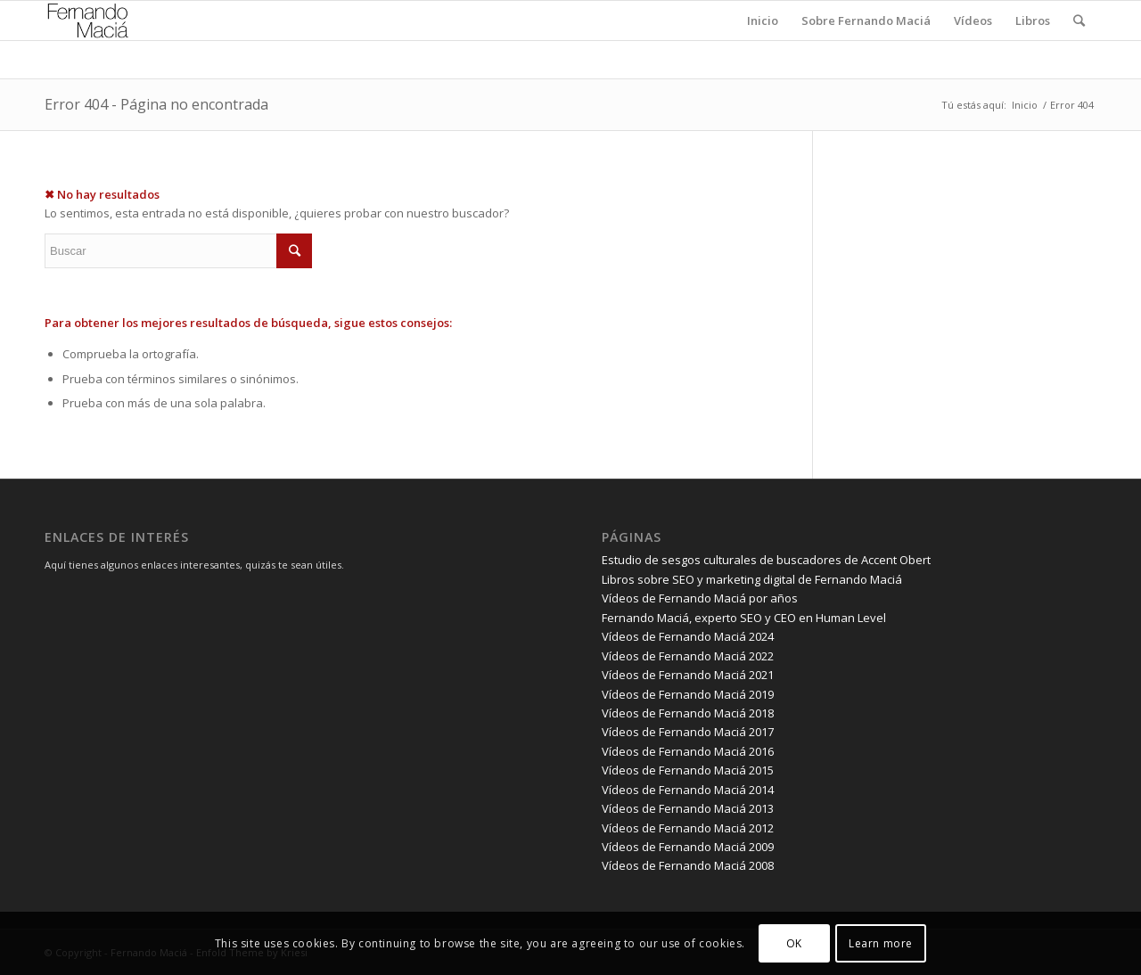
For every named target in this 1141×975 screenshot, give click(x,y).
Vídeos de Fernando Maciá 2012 (688, 828)
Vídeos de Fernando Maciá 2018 (688, 713)
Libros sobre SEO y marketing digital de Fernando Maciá (752, 579)
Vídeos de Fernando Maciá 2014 (688, 790)
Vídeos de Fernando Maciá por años (700, 598)
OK (794, 943)
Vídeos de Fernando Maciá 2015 (688, 770)
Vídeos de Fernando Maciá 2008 (688, 865)
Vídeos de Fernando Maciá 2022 (688, 656)
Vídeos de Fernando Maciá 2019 (688, 694)
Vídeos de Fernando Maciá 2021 (688, 675)
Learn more (881, 943)
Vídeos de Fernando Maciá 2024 (688, 636)
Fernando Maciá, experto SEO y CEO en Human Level (744, 618)
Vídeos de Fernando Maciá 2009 (688, 847)
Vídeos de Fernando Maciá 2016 (688, 751)
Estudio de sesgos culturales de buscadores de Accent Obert (766, 560)
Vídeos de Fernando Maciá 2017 (688, 732)
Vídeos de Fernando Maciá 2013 (688, 808)
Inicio (1025, 104)
